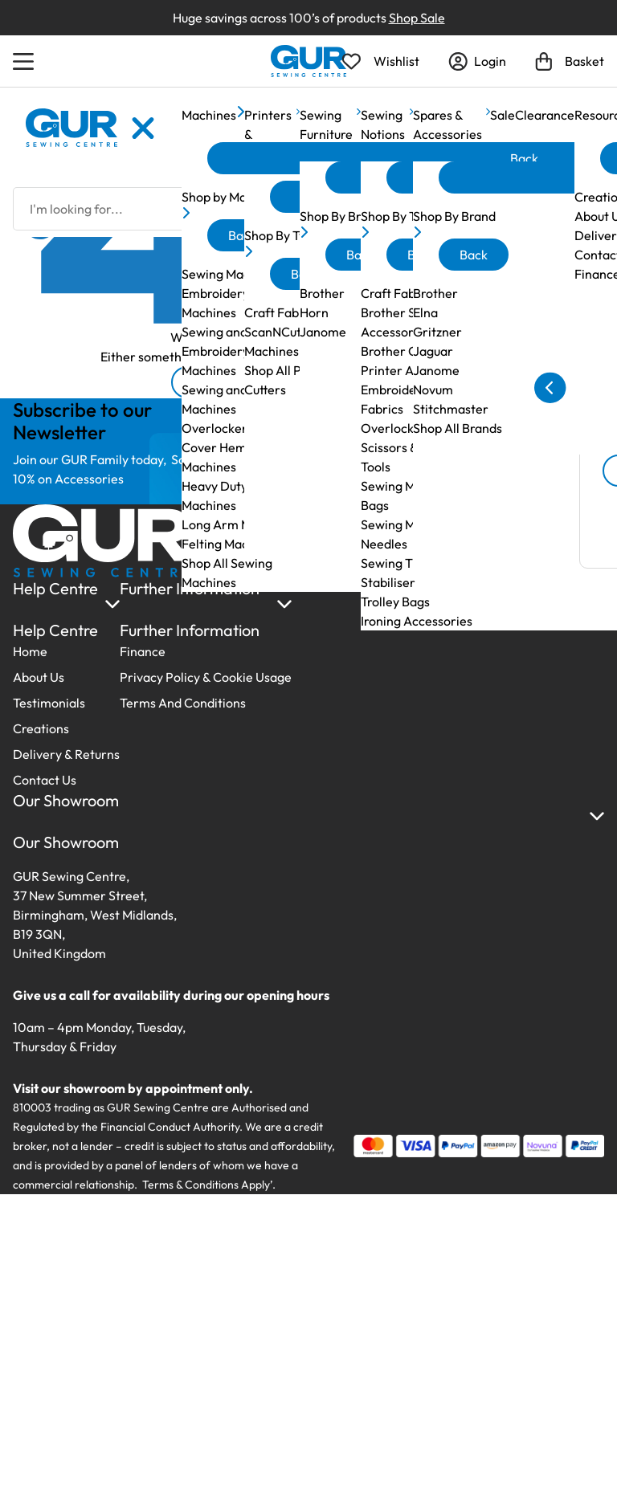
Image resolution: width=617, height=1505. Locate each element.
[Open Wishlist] (380, 61)
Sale (502, 115)
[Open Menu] (26, 61)
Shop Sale (417, 18)
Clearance (544, 115)
